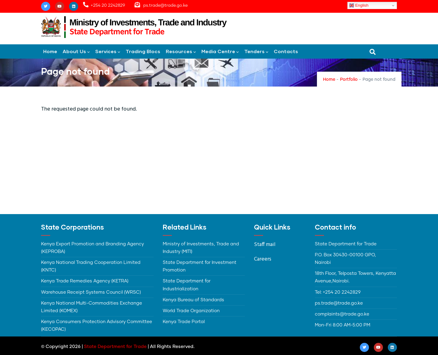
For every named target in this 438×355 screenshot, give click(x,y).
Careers (262, 259)
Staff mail (265, 244)
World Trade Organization (191, 311)
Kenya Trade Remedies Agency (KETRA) (84, 281)
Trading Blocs (143, 51)
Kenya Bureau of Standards (193, 300)
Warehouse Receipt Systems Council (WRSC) (91, 292)
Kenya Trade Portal (184, 321)
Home (50, 51)
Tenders (256, 51)
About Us (76, 51)
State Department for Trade (115, 346)
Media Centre (220, 51)
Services (107, 51)
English (358, 5)
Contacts (286, 51)
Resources (181, 51)
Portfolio (349, 79)
